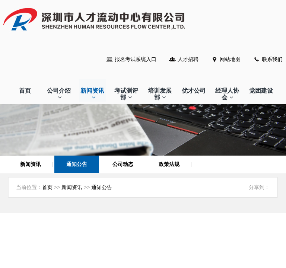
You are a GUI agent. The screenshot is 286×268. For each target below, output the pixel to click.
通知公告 (76, 164)
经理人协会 (227, 93)
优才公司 (194, 90)
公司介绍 (59, 93)
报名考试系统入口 (135, 59)
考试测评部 (126, 93)
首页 (25, 90)
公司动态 (122, 164)
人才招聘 (188, 59)
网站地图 (230, 59)
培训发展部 (160, 93)
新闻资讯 (92, 93)
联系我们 (272, 59)
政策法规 (169, 164)
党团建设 (261, 90)
